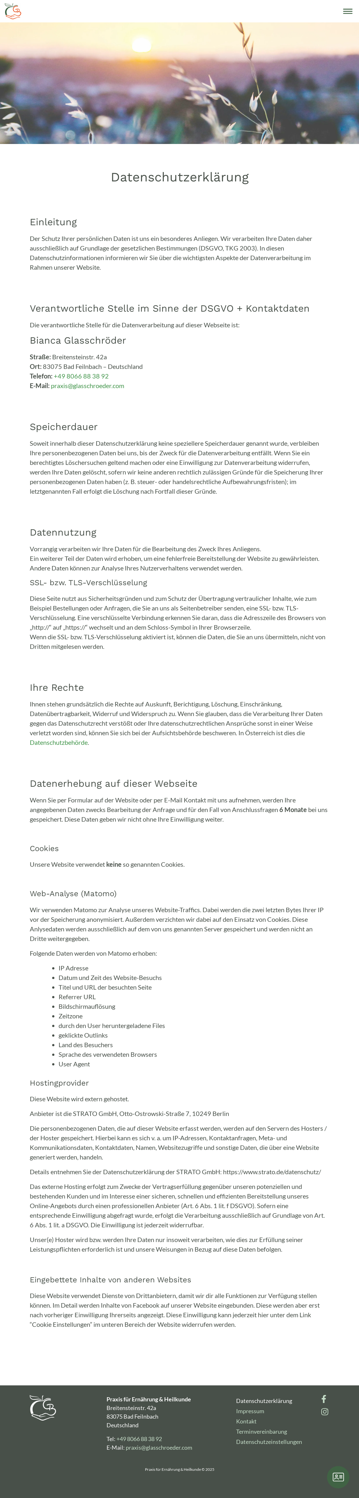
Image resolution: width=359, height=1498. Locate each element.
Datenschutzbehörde (59, 742)
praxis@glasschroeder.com (87, 385)
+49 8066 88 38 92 (81, 376)
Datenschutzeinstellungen (269, 1441)
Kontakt (246, 1421)
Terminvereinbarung (261, 1431)
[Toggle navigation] (347, 11)
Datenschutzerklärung (264, 1400)
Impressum (250, 1410)
